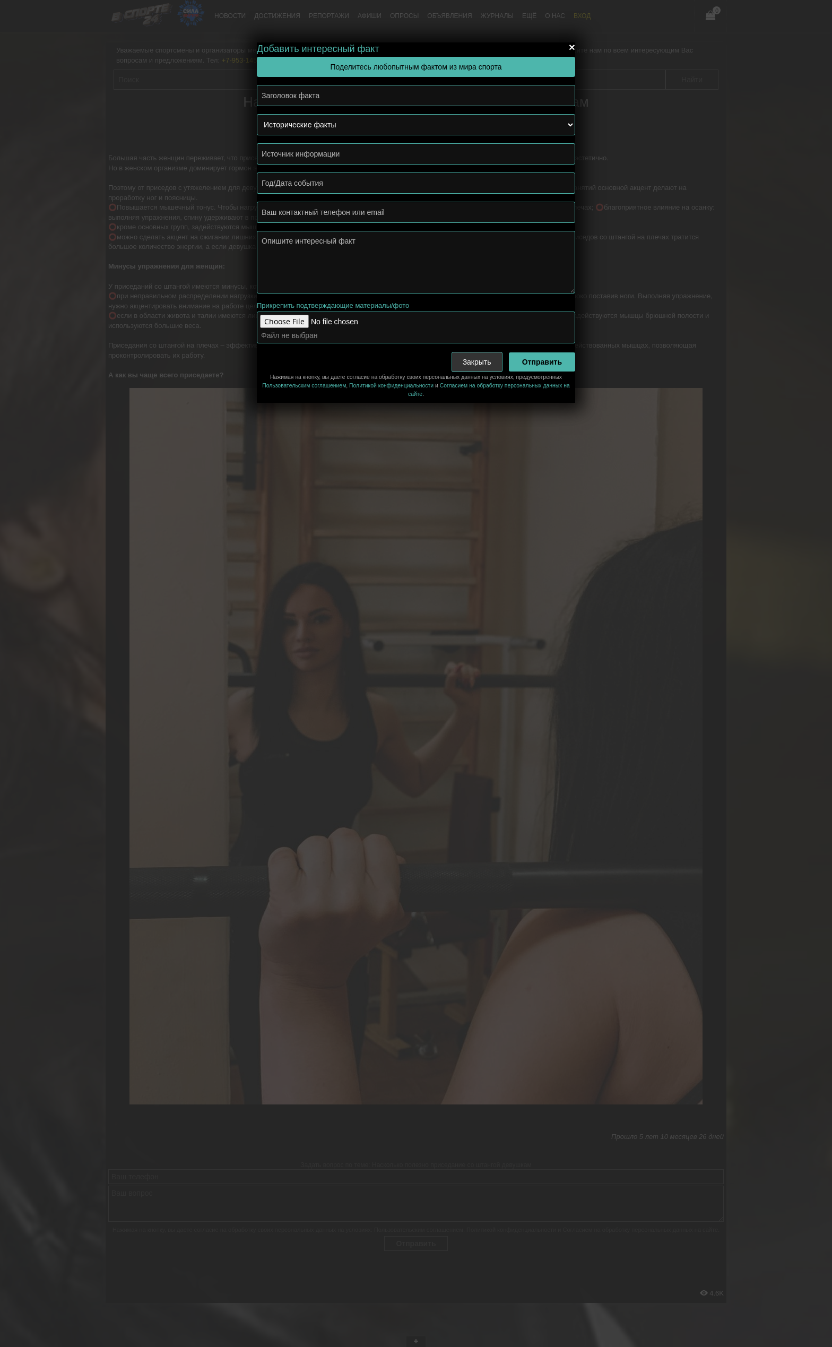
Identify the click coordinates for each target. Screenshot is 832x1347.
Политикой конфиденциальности (391, 385)
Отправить (542, 362)
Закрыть (477, 362)
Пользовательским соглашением (304, 385)
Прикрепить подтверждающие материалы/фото (333, 305)
